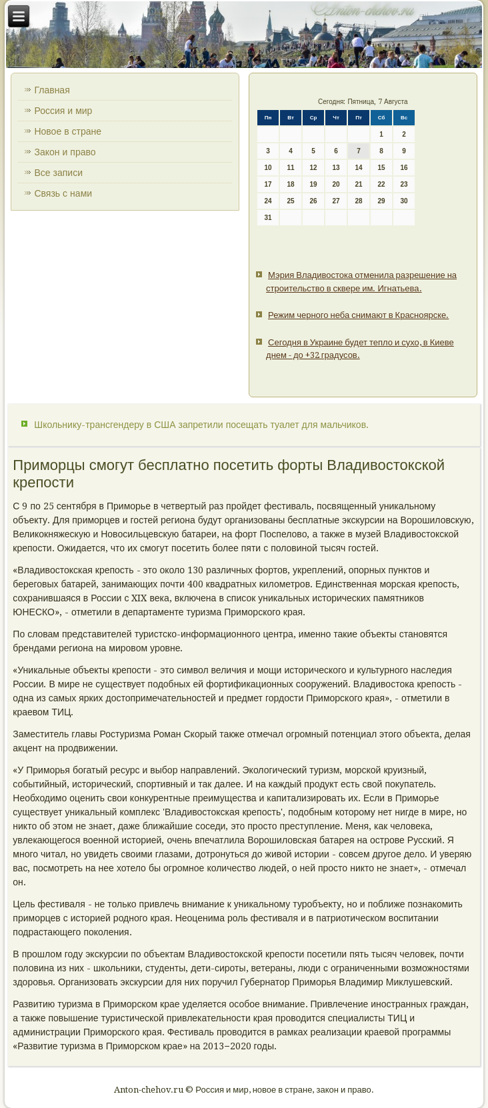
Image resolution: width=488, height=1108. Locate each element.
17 (268, 184)
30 (404, 201)
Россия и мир (63, 110)
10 (268, 167)
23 (404, 184)
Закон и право (64, 152)
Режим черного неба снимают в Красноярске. (358, 315)
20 (336, 184)
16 (404, 167)
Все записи (58, 172)
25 (291, 201)
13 (336, 167)
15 (381, 167)
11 (291, 167)
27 (336, 201)
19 (313, 184)
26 (313, 201)
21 (359, 184)
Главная (51, 90)
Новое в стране (67, 131)
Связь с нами (63, 193)
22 (381, 184)
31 (268, 217)
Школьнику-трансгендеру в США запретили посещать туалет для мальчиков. (201, 424)
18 (291, 184)
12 (313, 167)
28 (359, 201)
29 (381, 201)
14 (359, 167)
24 (268, 201)
